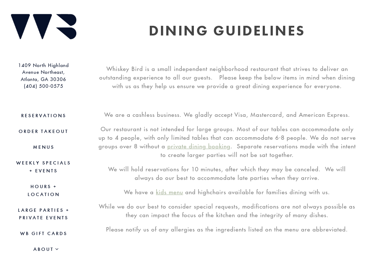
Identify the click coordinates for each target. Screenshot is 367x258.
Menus (43, 147)
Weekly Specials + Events (43, 167)
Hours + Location (44, 190)
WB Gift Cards (45, 232)
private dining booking (198, 146)
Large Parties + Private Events (44, 214)
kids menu (169, 192)
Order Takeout (45, 130)
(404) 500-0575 (43, 86)
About (43, 249)
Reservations (43, 116)
